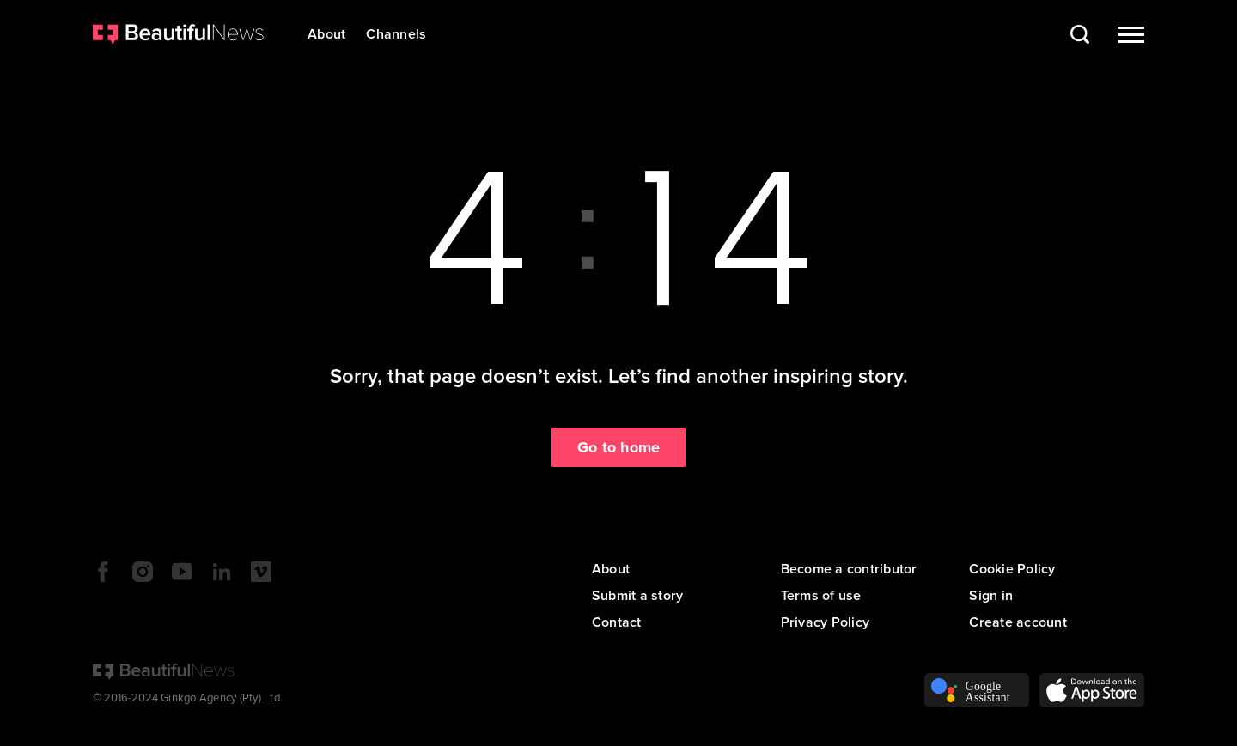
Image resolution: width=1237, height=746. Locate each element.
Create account (1018, 622)
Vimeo (261, 571)
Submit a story (638, 595)
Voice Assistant (976, 690)
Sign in (991, 595)
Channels (396, 34)
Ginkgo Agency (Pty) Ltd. (222, 698)
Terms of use (821, 595)
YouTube (182, 571)
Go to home (619, 447)
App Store (1091, 690)
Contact (617, 622)
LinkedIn (221, 571)
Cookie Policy (1012, 569)
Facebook (103, 571)
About (326, 34)
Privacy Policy (825, 622)
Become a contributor (849, 569)
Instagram (142, 571)
